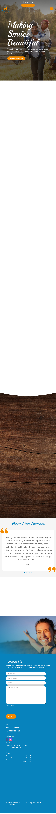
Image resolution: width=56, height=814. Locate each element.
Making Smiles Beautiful (22, 33)
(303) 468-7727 (14, 731)
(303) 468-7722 (28, 2)
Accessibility (10, 805)
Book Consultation (28, 5)
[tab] (24, 572)
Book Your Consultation (16, 58)
